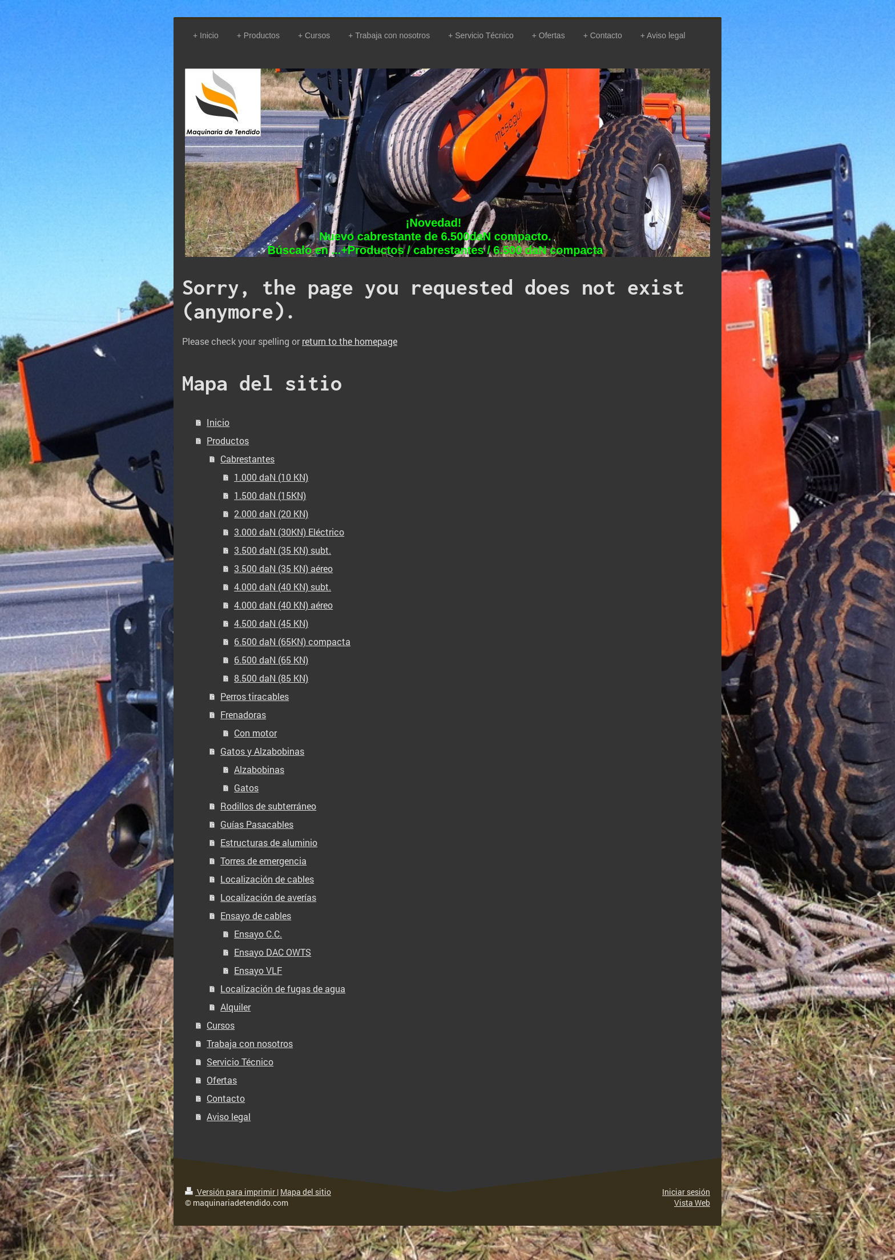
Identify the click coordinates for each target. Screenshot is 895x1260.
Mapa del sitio (305, 1191)
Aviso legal (229, 1116)
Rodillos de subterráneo (268, 806)
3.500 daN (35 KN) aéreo (283, 568)
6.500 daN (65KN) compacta (292, 641)
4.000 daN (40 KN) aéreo (283, 605)
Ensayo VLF (258, 970)
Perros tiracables (254, 696)
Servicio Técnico (240, 1062)
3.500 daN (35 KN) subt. (282, 550)
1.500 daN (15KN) (270, 495)
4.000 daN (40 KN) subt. (282, 587)
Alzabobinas (259, 769)
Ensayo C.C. (258, 934)
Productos (228, 440)
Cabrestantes (247, 459)
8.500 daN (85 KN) (271, 678)
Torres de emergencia (263, 861)
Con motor (255, 733)
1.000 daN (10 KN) (271, 477)
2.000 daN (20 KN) (271, 514)
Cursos (221, 1025)
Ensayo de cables (255, 915)
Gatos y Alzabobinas (262, 751)
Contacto (226, 1098)
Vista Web (692, 1202)
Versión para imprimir (231, 1191)
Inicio (218, 422)
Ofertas (222, 1080)
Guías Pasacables (256, 824)
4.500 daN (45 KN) (271, 623)
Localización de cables (267, 879)
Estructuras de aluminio (268, 842)
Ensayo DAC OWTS (272, 952)
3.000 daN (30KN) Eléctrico (289, 532)
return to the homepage (349, 341)
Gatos (246, 788)
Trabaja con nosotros (250, 1043)
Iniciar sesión (686, 1191)
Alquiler (235, 1007)
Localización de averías (268, 897)
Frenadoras (243, 714)
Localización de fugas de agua (282, 989)
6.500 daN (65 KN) (271, 660)
